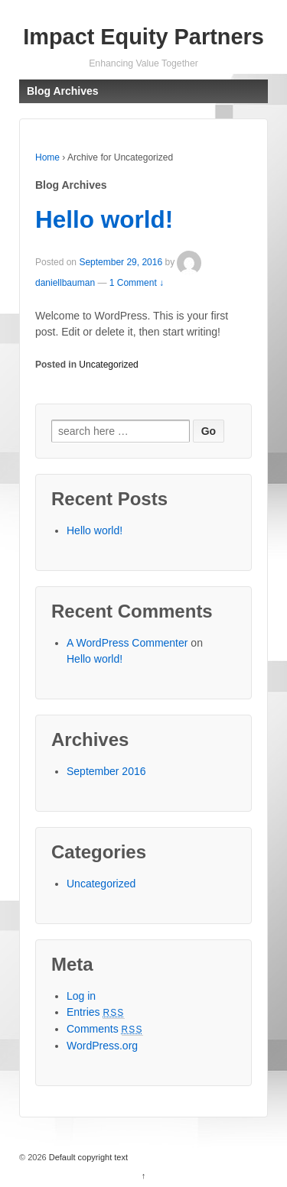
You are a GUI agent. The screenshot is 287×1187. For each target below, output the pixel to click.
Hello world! (104, 219)
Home (47, 157)
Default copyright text (87, 1157)
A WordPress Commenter (127, 643)
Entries (96, 1012)
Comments (105, 1029)
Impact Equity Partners (143, 36)
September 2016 (106, 771)
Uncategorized (108, 364)
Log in (81, 996)
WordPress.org (102, 1045)
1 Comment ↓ (136, 282)
